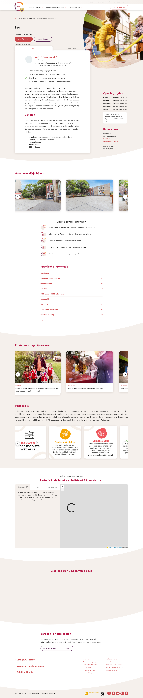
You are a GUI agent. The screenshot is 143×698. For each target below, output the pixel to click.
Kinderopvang (22, 18)
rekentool (97, 639)
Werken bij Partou (111, 659)
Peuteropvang (75, 7)
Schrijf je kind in (24, 39)
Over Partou (89, 2)
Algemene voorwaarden (49, 693)
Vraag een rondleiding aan (30, 665)
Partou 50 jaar (100, 2)
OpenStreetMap (118, 547)
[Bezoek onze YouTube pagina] (118, 693)
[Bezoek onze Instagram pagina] (109, 693)
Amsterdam (31, 18)
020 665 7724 (107, 139)
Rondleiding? (43, 39)
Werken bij (117, 2)
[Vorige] (18, 197)
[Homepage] (15, 18)
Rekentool (86, 659)
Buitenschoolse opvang (55, 7)
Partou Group (110, 662)
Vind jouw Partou (26, 659)
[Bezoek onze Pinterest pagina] (126, 693)
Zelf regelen (87, 667)
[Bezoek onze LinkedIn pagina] (122, 693)
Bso (33, 48)
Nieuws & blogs (88, 673)
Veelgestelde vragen (89, 670)
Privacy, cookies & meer (32, 693)
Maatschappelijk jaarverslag (114, 667)
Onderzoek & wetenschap (114, 664)
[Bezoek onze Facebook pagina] (113, 693)
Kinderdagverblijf (34, 7)
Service (109, 2)
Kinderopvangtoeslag (90, 664)
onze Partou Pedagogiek (100, 420)
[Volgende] (125, 197)
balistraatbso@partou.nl (111, 141)
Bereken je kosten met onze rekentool (56, 648)
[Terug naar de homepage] (18, 6)
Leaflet (109, 547)
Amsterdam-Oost (42, 18)
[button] (62, 486)
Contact (108, 673)
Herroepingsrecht (111, 670)
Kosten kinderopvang (89, 662)
